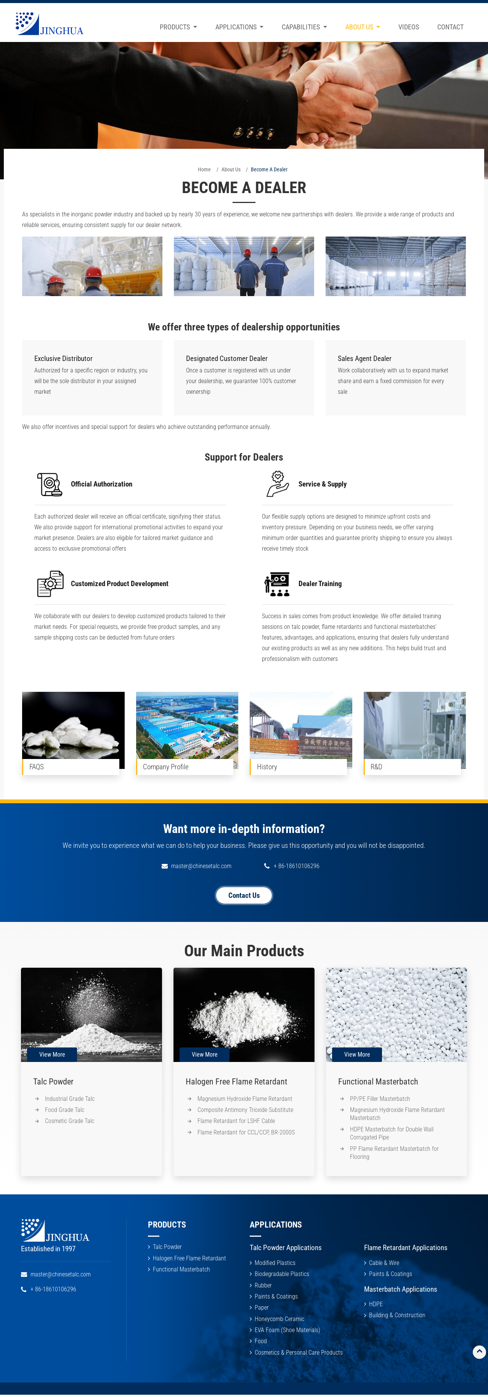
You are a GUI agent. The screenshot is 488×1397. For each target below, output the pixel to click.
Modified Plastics (275, 1264)
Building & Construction (397, 1316)
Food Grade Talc (65, 1110)
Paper (262, 1309)
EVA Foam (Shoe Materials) (287, 1332)
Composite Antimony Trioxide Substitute (246, 1110)
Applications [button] (236, 27)
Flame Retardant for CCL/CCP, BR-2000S (246, 1133)
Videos (408, 27)
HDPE (376, 1305)
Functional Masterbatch (378, 1081)
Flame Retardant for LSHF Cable (236, 1122)
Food (261, 1343)
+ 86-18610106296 (296, 866)
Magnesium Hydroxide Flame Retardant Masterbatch (397, 1115)
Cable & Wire (384, 1264)
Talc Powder (53, 1081)
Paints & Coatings (276, 1298)
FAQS (36, 766)
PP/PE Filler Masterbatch (380, 1099)
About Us (231, 169)
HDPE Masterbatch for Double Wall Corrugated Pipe (392, 1134)
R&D (377, 766)
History (267, 766)
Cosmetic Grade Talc (70, 1122)
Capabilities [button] (301, 27)
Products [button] (175, 27)
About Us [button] (360, 27)
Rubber (263, 1286)
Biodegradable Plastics (282, 1275)
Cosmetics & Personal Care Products (299, 1354)
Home (204, 169)
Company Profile (166, 766)
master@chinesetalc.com (201, 866)
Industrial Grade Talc (70, 1099)
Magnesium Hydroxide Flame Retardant (245, 1099)
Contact (450, 27)
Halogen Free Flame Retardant (236, 1081)
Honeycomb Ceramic (279, 1320)
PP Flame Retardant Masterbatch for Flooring (394, 1154)
